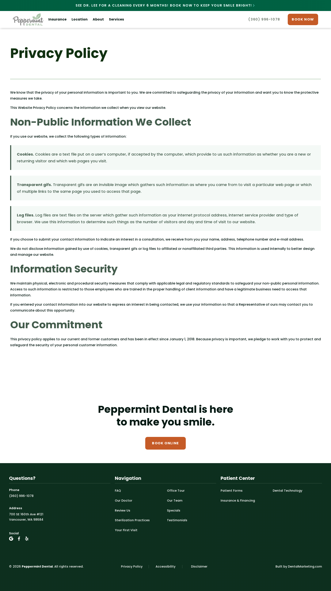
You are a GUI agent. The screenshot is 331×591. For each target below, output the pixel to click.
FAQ (118, 490)
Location (80, 19)
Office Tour (176, 490)
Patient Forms (232, 490)
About (98, 19)
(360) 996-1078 (21, 496)
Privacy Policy (131, 566)
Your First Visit (126, 530)
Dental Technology (287, 490)
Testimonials (177, 520)
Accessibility (165, 566)
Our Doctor (123, 500)
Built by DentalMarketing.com (298, 566)
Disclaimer (199, 566)
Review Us (122, 510)
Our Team (174, 500)
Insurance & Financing (238, 500)
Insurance (57, 19)
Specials (173, 510)
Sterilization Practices (132, 520)
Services (116, 19)
